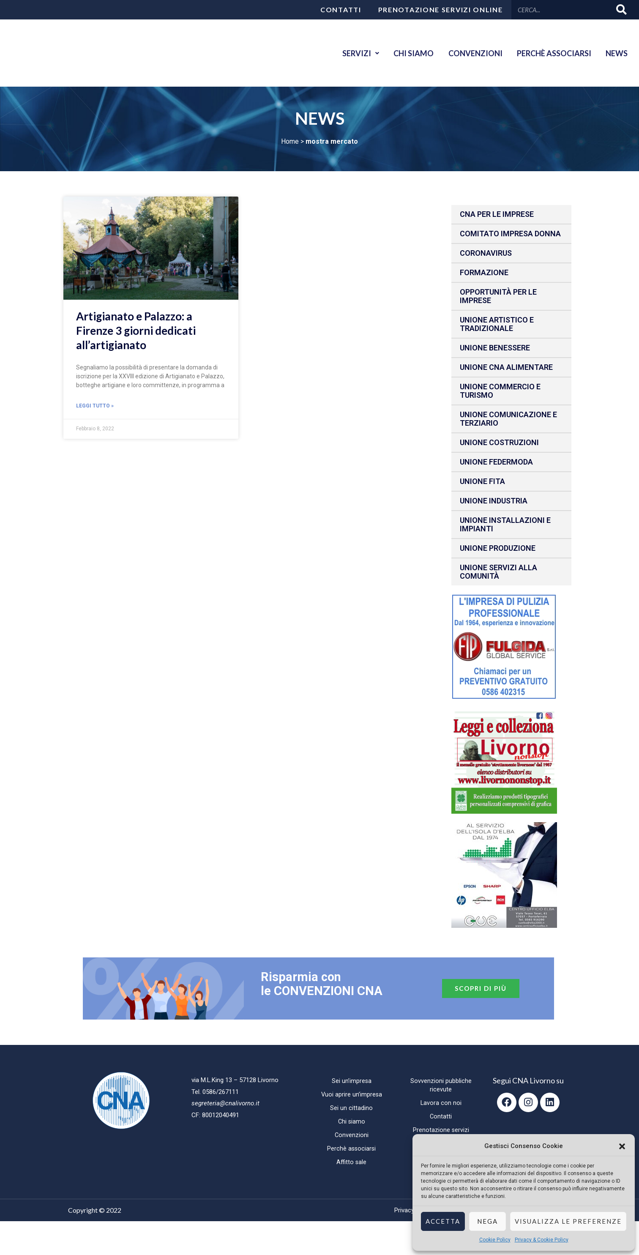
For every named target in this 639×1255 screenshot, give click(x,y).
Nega (487, 1221)
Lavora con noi (441, 1103)
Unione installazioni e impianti (505, 524)
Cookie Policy (495, 1240)
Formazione (484, 272)
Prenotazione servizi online (440, 9)
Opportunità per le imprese (498, 296)
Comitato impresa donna (510, 233)
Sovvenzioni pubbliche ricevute (441, 1085)
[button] (622, 1146)
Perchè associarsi (550, 53)
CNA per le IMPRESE (497, 214)
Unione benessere (495, 347)
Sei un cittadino (351, 1108)
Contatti (340, 9)
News (615, 53)
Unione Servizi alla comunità (498, 571)
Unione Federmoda (496, 461)
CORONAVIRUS (486, 253)
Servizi (349, 53)
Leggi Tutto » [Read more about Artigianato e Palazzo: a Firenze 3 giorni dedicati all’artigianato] (95, 406)
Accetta (443, 1221)
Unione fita (482, 481)
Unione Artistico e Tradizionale (497, 324)
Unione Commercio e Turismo (500, 390)
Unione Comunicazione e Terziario (508, 418)
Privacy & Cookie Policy (541, 1240)
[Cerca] (622, 9)
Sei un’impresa (351, 1081)
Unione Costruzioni (499, 442)
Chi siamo (405, 53)
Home (290, 141)
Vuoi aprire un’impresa (351, 1095)
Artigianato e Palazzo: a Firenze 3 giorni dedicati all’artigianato (136, 330)
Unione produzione (497, 548)
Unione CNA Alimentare (506, 367)
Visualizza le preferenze (568, 1221)
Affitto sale (351, 1162)
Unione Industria (493, 500)
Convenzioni (469, 53)
